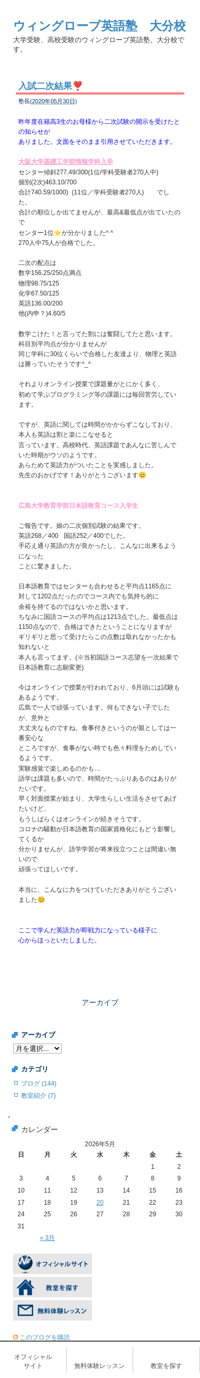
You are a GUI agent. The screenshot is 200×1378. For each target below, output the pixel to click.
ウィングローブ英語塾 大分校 (99, 26)
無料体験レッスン (99, 1366)
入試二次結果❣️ (50, 86)
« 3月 (47, 1238)
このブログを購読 (44, 1337)
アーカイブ (100, 1002)
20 (99, 1202)
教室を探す (166, 1366)
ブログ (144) (38, 1083)
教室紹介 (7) (38, 1095)
